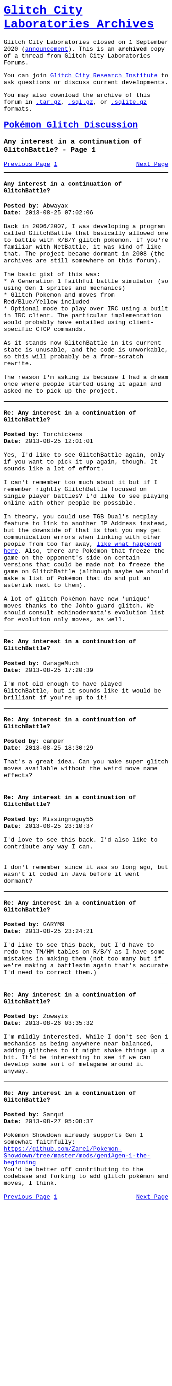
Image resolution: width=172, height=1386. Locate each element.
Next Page (152, 187)
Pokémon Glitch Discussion (71, 144)
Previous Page (27, 187)
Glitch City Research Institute (103, 87)
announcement (46, 57)
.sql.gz (80, 118)
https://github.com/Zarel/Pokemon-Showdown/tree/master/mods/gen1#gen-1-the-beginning (77, 1329)
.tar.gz (48, 118)
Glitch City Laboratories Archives (79, 20)
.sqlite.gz (129, 118)
